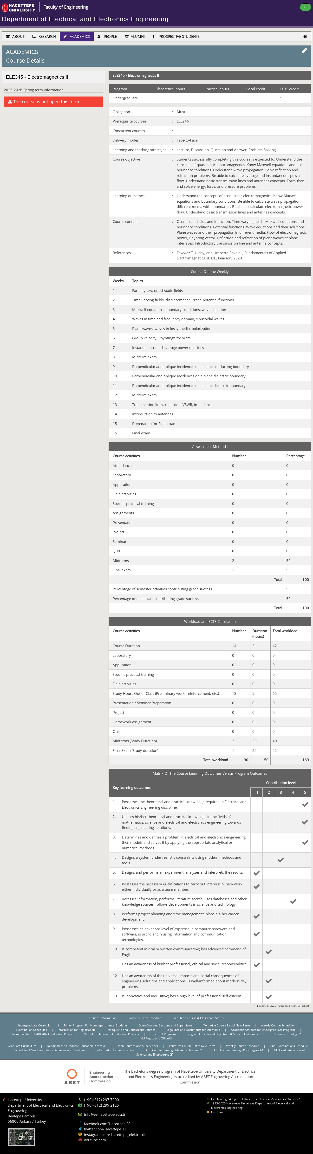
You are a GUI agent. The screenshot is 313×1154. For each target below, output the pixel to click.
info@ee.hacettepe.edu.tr (104, 1114)
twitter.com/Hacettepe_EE (105, 1129)
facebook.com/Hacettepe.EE (107, 1123)
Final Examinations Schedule (289, 1046)
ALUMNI (134, 36)
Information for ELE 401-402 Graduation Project (42, 1034)
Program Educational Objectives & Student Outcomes (223, 1034)
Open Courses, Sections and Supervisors (165, 1025)
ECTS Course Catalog (285, 1034)
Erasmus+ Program (163, 1034)
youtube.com (95, 1139)
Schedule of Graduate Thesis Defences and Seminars (50, 1050)
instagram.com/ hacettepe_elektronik (115, 1134)
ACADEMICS (77, 36)
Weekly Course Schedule (277, 1025)
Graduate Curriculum (22, 1046)
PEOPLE (107, 36)
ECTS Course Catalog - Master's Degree (173, 1050)
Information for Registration (77, 1030)
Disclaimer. (218, 1112)
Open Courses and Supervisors (138, 1046)
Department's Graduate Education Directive (76, 1046)
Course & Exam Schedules (145, 1018)
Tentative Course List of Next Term (227, 1025)
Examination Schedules (32, 1030)
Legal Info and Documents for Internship (193, 1030)
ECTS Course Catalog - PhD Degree (237, 1050)
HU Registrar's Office (156, 1038)
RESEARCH (44, 36)
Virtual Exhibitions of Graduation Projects (112, 1034)
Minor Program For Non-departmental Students (96, 1025)
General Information (103, 1018)
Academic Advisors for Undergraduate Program (263, 1030)
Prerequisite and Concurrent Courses (131, 1030)
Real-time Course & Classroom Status (198, 1018)
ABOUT (15, 36)
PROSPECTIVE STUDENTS (176, 36)
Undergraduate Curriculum (35, 1025)
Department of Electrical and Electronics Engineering (85, 19)
